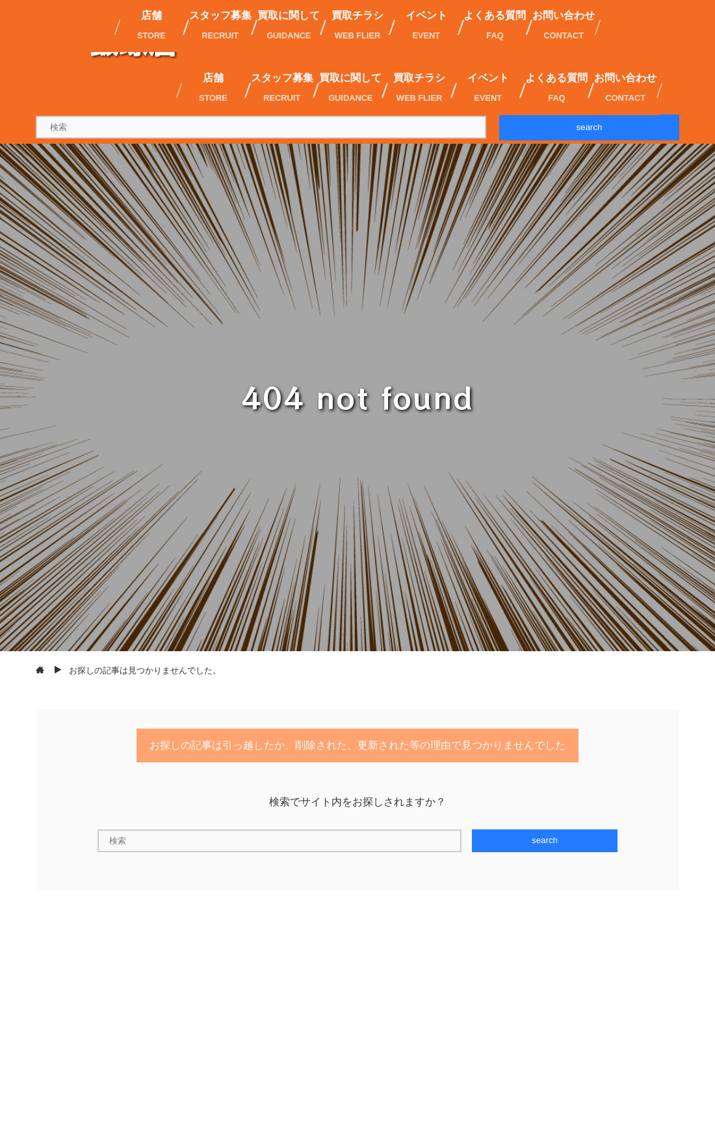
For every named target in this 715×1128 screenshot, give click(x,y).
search (589, 127)
